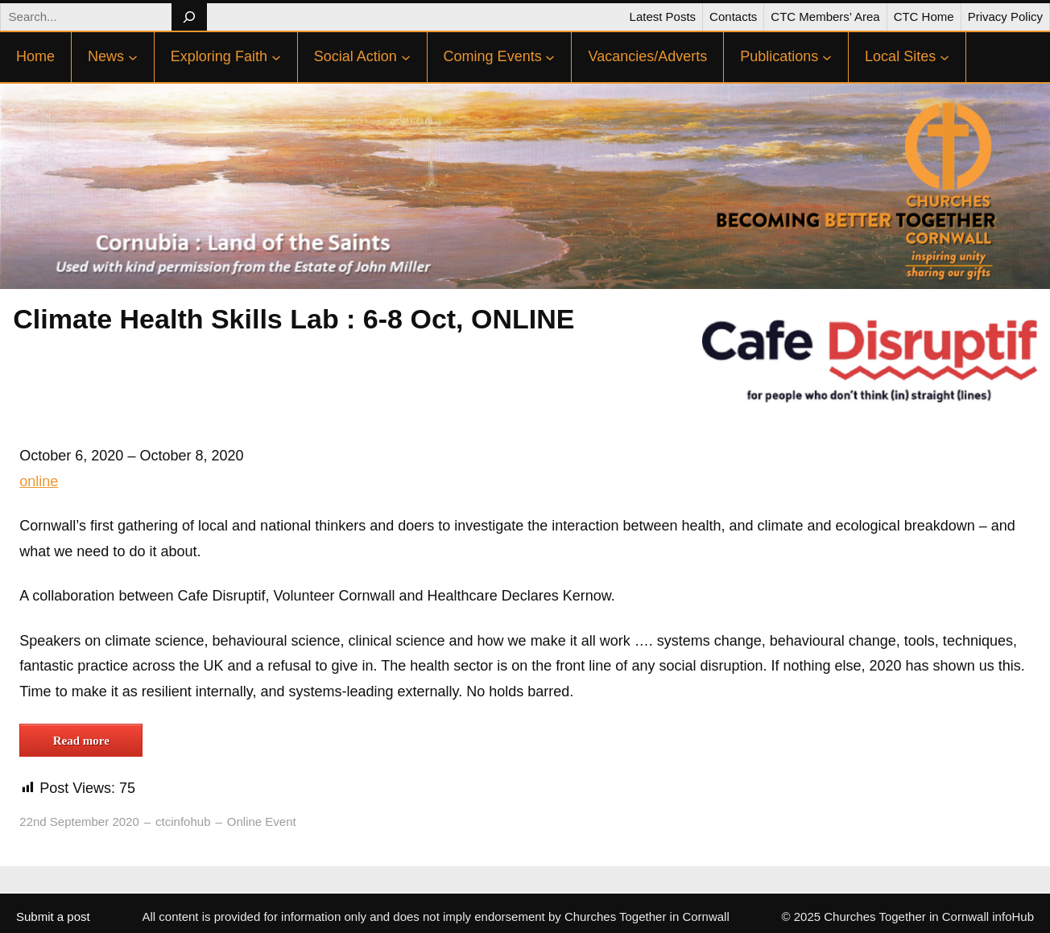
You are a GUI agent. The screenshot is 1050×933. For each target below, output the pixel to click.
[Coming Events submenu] (550, 57)
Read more (81, 740)
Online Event (261, 821)
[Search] (189, 17)
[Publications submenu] (827, 57)
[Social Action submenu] (406, 57)
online (38, 481)
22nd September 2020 (78, 821)
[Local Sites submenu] (944, 57)
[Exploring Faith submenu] (276, 57)
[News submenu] (133, 57)
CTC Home (924, 16)
